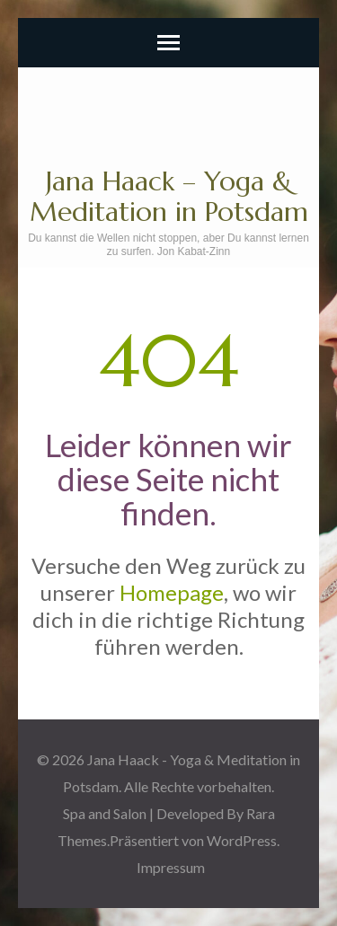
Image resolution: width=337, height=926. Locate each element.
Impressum (171, 867)
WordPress (242, 840)
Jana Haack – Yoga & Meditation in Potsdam (169, 196)
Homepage (172, 592)
